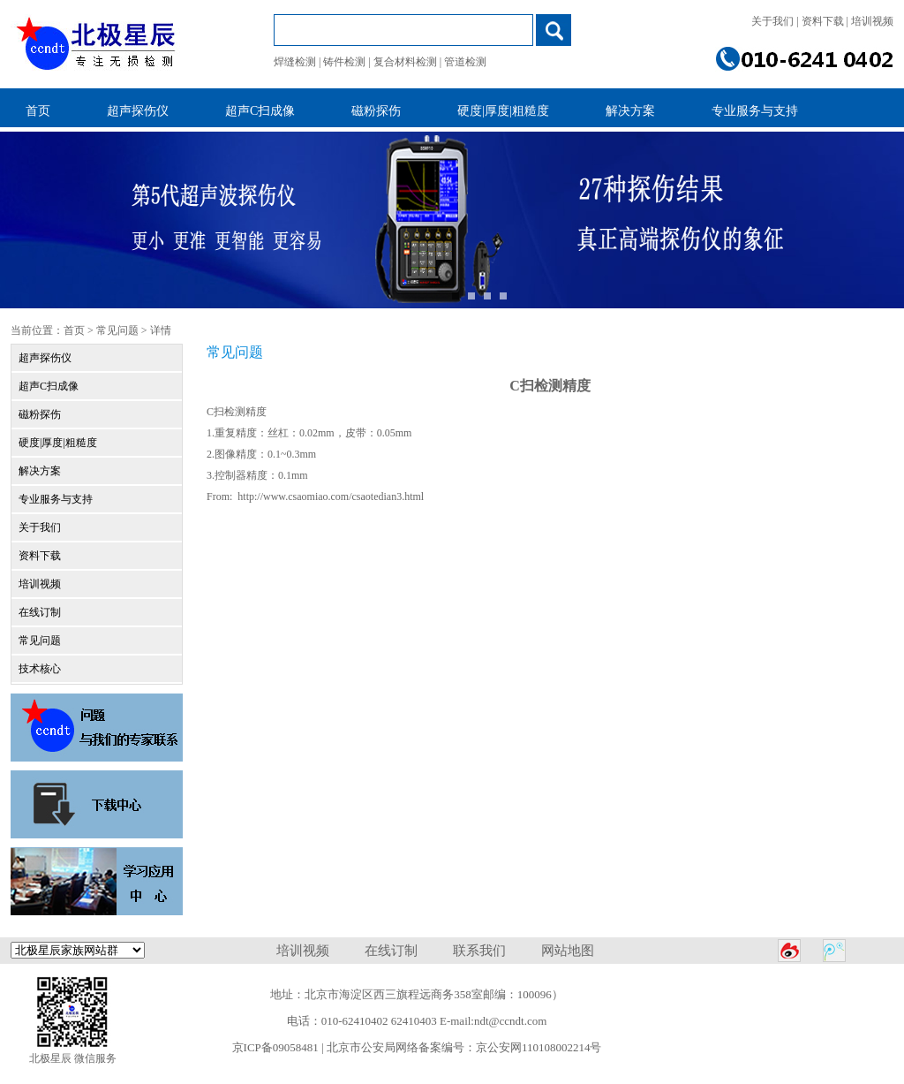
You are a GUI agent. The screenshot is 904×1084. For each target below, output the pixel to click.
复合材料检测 (405, 62)
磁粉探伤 (40, 414)
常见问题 (117, 330)
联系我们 (479, 951)
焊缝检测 (295, 62)
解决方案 (40, 471)
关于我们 (772, 21)
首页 (74, 330)
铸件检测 (344, 62)
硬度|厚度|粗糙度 (58, 442)
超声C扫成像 (49, 386)
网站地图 (567, 951)
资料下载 (823, 21)
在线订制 (40, 612)
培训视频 (872, 21)
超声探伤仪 (45, 358)
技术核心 (40, 669)
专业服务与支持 (56, 499)
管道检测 (465, 62)
